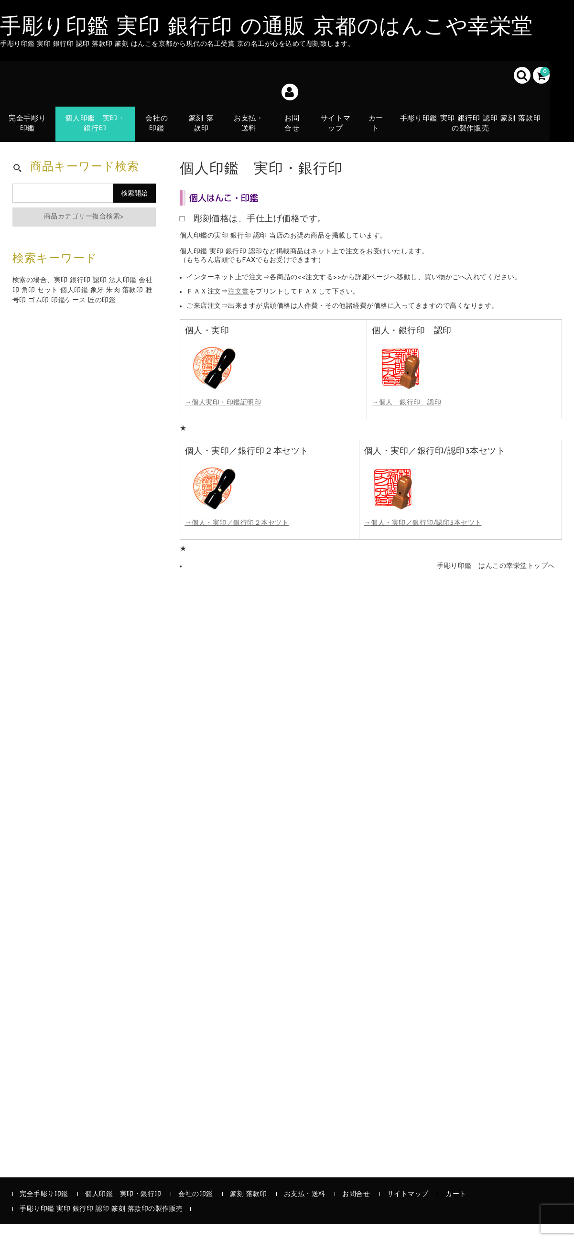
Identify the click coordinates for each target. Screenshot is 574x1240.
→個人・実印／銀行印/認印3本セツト (423, 539)
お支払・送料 (250, 132)
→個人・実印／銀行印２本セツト (237, 539)
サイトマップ (337, 127)
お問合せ (293, 127)
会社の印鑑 (157, 127)
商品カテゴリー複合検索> (84, 232)
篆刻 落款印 (202, 127)
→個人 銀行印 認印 (406, 419)
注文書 (238, 307)
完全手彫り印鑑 (27, 127)
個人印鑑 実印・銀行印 (95, 127)
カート (378, 132)
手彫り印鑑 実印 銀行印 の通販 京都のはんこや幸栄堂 (266, 27)
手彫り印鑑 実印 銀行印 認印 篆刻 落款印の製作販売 (472, 127)
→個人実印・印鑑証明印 (223, 419)
